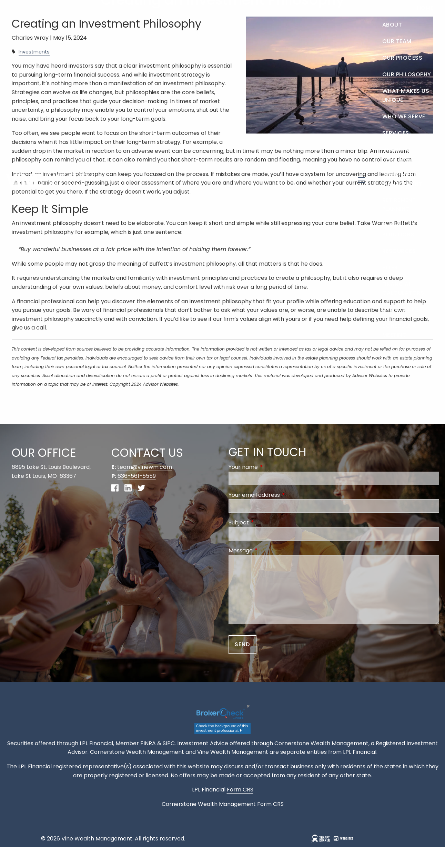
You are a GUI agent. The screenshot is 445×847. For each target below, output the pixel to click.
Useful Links (400, 309)
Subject (266, 522)
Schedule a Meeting (399, 330)
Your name (271, 467)
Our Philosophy (406, 74)
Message (268, 550)
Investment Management (402, 179)
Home (425, 8)
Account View (411, 351)
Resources (399, 251)
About (392, 25)
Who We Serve (403, 116)
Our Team (397, 41)
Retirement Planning (399, 204)
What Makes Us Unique (405, 95)
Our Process (402, 58)
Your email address (282, 495)
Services (395, 133)
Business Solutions (398, 229)
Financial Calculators (403, 288)
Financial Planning (397, 154)
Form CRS (270, 804)
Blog (390, 268)
